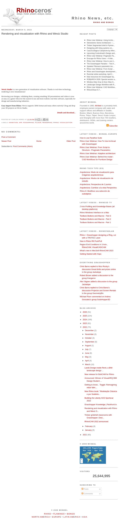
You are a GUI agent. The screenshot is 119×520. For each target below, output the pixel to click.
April (87, 361)
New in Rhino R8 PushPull (91, 241)
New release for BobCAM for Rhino (99, 374)
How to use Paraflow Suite (91, 138)
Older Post (71, 141)
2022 (85, 327)
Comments (87, 494)
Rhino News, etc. (93, 18)
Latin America (71, 517)
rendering (47, 122)
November (89, 334)
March (88, 364)
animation (13, 122)
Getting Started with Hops (90, 254)
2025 (85, 316)
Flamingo (59, 514)
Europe (56, 517)
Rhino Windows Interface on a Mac (94, 212)
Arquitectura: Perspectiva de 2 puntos (95, 184)
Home (39, 141)
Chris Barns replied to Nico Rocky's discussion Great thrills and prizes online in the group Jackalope (98, 269)
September (90, 342)
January (88, 430)
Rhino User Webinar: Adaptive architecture (97, 153)
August (88, 345)
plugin (38, 122)
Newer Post (6, 141)
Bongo (71, 514)
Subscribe (112, 126)
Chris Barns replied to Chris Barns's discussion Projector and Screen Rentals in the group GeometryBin (98, 290)
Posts (85, 489)
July (87, 349)
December (89, 330)
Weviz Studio (6, 89)
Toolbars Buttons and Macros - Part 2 (95, 219)
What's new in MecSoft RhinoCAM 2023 (96, 250)
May (87, 357)
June (87, 353)
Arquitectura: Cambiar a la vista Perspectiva (98, 188)
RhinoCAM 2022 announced (96, 421)
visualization (66, 122)
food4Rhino (28, 122)
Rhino (56, 122)
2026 (85, 312)
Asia (84, 517)
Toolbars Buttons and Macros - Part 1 (95, 222)
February (89, 426)
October (88, 338)
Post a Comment (8, 137)
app (20, 122)
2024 (85, 319)
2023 (85, 323)
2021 (85, 435)
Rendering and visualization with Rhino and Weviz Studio (34, 33)
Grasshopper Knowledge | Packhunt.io (100, 404)
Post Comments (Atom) (23, 146)
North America (41, 517)
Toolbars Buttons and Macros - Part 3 (95, 216)
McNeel (98, 106)
